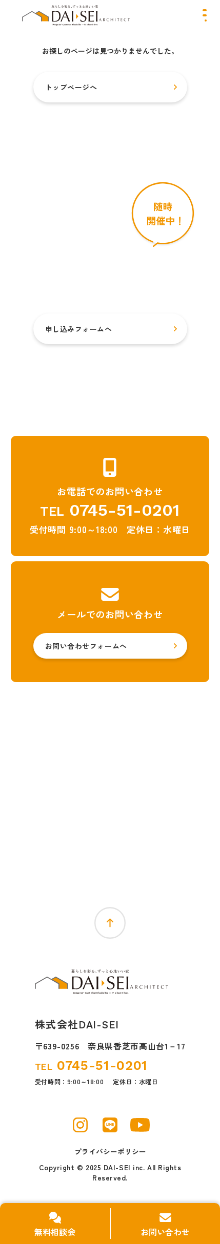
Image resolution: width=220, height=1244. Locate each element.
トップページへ (71, 87)
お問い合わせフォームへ (86, 646)
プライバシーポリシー (110, 1151)
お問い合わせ (165, 1232)
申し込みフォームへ (78, 329)
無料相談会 (54, 1232)
